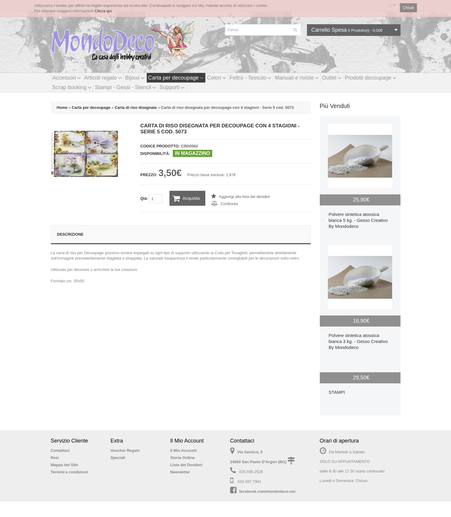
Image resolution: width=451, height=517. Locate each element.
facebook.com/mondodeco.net (267, 491)
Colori (216, 78)
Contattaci (60, 450)
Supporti (172, 87)
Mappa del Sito (64, 465)
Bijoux (135, 78)
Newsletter (180, 472)
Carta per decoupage (176, 78)
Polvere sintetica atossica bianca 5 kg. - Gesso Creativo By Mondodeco (358, 220)
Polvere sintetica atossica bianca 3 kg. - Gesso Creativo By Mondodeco (358, 341)
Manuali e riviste (297, 78)
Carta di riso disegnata (136, 107)
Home (62, 107)
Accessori (67, 78)
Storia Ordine (182, 457)
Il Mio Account (183, 450)
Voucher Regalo (125, 450)
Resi (55, 457)
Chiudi (408, 7)
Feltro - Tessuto (251, 78)
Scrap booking (72, 87)
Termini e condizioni (69, 472)
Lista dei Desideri (186, 465)
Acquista (186, 198)
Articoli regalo (103, 78)
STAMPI (337, 392)
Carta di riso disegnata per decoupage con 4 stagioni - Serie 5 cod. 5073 (227, 107)
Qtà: (151, 198)
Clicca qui (103, 11)
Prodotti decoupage (371, 78)
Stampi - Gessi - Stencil (125, 87)
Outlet (332, 78)
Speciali (118, 457)
